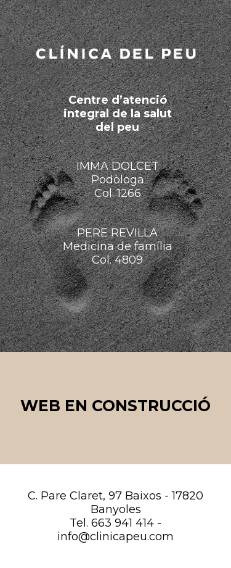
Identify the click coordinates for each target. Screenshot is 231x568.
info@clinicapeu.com (115, 536)
